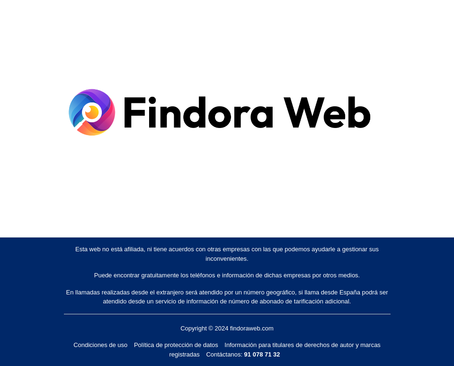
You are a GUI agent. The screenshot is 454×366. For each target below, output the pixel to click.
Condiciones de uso (100, 344)
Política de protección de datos (176, 344)
